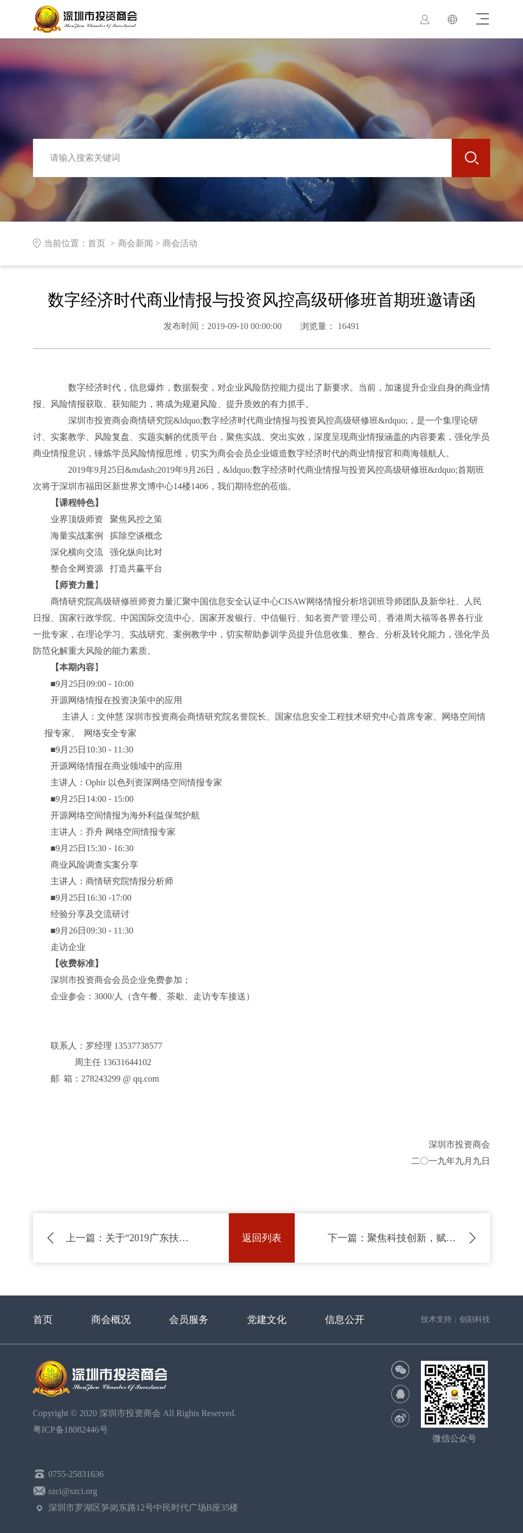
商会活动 (180, 243)
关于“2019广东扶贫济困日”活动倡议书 (131, 1237)
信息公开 (344, 1319)
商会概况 (111, 1319)
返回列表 (262, 1237)
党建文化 (266, 1319)
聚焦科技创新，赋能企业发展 (393, 1237)
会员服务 (189, 1319)
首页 (43, 1319)
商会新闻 (135, 243)
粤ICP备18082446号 (73, 1429)
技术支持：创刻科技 (455, 1319)
